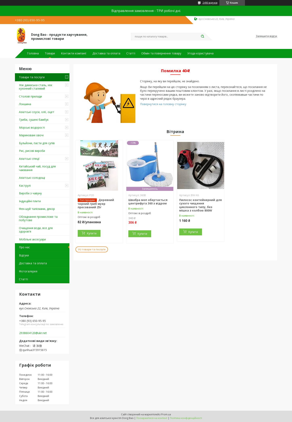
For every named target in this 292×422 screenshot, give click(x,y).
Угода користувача (200, 53)
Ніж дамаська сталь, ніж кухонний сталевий (35, 87)
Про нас (24, 247)
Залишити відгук (266, 36)
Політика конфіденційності (186, 418)
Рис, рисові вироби (32, 151)
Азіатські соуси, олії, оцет (36, 112)
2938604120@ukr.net (33, 333)
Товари (50, 53)
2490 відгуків (210, 2)
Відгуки (24, 255)
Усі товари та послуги (92, 249)
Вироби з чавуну (30, 193)
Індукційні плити (30, 201)
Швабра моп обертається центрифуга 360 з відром (147, 201)
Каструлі (25, 185)
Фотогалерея (28, 271)
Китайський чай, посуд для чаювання (37, 168)
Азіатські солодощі (32, 178)
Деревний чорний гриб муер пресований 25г (96, 203)
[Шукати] (203, 36)
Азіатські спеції (29, 159)
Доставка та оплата (106, 53)
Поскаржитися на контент (151, 418)
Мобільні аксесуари (32, 239)
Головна (33, 53)
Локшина (25, 104)
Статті (130, 53)
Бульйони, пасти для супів (37, 143)
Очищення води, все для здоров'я (36, 230)
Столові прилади (30, 96)
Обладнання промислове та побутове (38, 218)
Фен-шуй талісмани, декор (37, 209)
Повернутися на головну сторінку (163, 104)
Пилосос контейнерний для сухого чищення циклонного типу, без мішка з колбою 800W (200, 205)
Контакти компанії (73, 53)
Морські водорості (32, 127)
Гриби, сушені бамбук (34, 120)
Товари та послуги (32, 77)
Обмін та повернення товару (161, 53)
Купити (91, 233)
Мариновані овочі (31, 135)
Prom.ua (166, 414)
